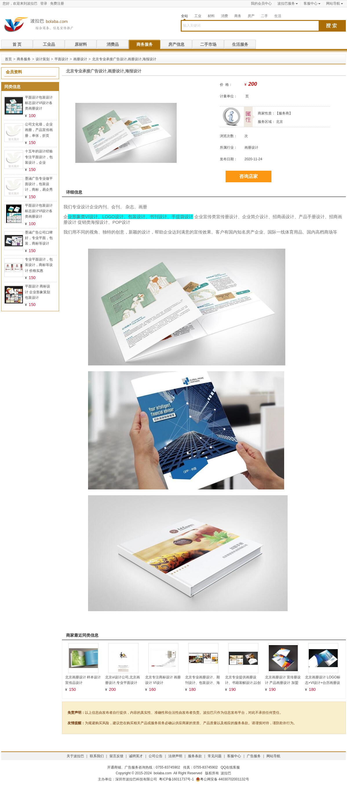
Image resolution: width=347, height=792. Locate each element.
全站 (184, 16)
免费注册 (57, 3)
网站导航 (333, 3)
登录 (43, 3)
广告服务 (254, 756)
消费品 (113, 44)
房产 (251, 16)
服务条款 (195, 756)
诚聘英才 (136, 756)
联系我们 (97, 756)
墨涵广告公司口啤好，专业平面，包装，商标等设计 (39, 237)
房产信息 (176, 44)
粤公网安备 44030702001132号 (222, 779)
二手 (264, 16)
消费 (224, 16)
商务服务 (144, 44)
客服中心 (310, 3)
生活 (277, 16)
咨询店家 (248, 176)
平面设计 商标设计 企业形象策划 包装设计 (37, 291)
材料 (211, 16)
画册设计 (80, 59)
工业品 (49, 44)
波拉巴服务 (286, 3)
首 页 (17, 44)
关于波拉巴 (75, 756)
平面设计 (61, 59)
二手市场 (208, 44)
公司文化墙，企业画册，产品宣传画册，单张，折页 (39, 129)
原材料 (81, 44)
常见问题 (215, 756)
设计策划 (43, 59)
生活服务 (240, 44)
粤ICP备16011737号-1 (176, 779)
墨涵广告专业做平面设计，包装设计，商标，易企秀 (39, 184)
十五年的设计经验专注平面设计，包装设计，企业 (39, 156)
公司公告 (155, 756)
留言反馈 (116, 756)
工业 (197, 16)
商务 (237, 16)
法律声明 (175, 756)
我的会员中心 (261, 3)
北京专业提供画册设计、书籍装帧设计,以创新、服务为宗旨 (243, 682)
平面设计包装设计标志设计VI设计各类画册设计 (39, 102)
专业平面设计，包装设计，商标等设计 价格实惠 (39, 264)
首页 (8, 59)
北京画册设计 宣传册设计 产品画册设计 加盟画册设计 (283, 682)
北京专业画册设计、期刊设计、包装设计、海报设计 (202, 682)
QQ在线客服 (230, 767)
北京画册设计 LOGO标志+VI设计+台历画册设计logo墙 (322, 682)
